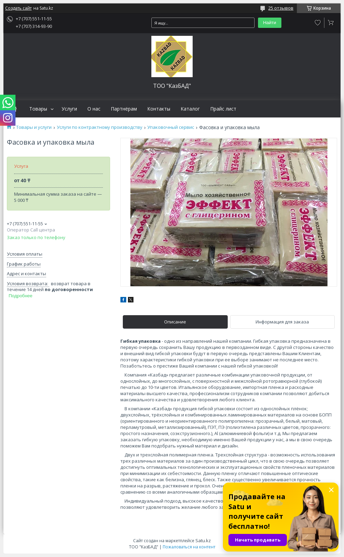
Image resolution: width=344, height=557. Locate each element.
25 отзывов (280, 8)
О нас (93, 109)
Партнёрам (124, 109)
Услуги (69, 109)
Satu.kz (203, 540)
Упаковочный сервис (170, 127)
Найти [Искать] (269, 22)
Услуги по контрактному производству (99, 127)
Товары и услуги (34, 127)
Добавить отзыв (317, 23)
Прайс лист (223, 109)
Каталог (190, 109)
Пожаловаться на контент (189, 547)
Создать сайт (18, 8)
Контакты (158, 109)
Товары (38, 109)
